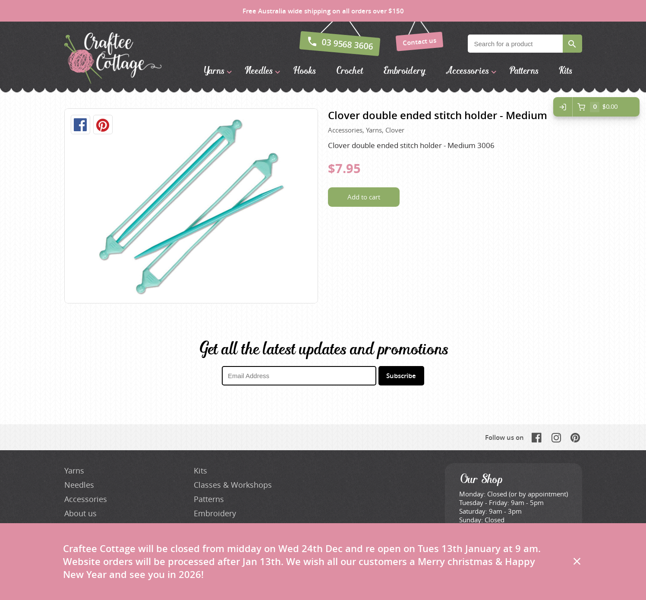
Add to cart (363, 197)
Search (572, 44)
